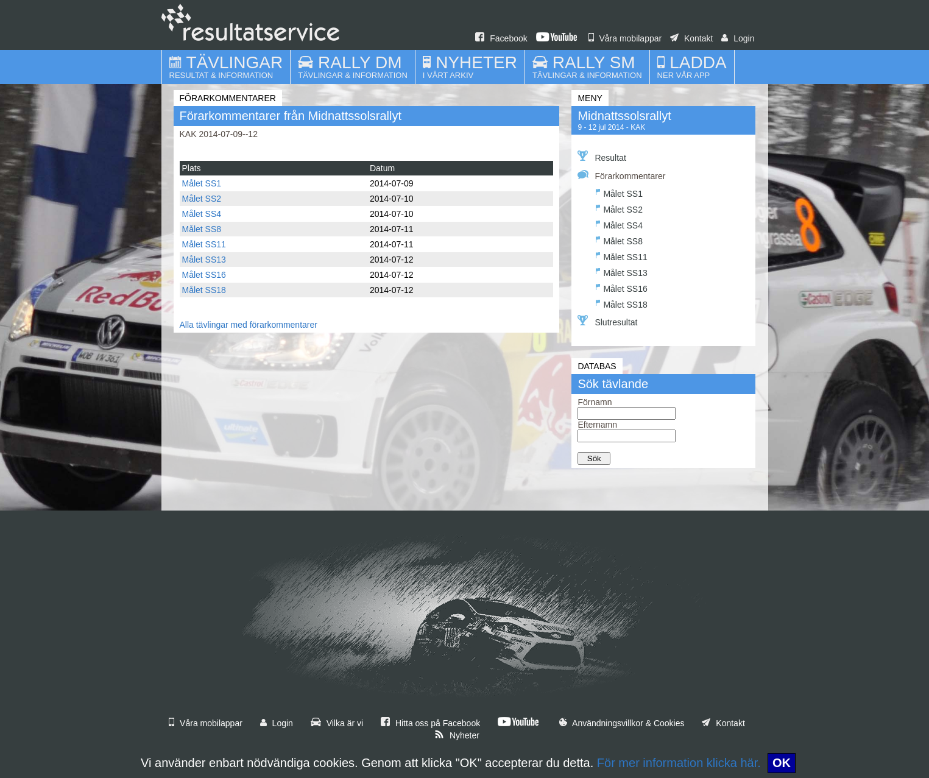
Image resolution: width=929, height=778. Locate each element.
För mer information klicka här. (679, 762)
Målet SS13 (204, 259)
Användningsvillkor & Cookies (622, 723)
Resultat (602, 156)
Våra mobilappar (625, 38)
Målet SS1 (202, 183)
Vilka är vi (337, 723)
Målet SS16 (204, 275)
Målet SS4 (202, 214)
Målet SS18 (204, 290)
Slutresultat (607, 321)
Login (737, 38)
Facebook (501, 38)
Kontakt (691, 38)
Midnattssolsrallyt (624, 115)
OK (781, 762)
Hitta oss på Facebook (430, 723)
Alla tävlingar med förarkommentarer (248, 325)
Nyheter (456, 735)
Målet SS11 (204, 244)
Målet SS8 (202, 229)
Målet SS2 (202, 198)
